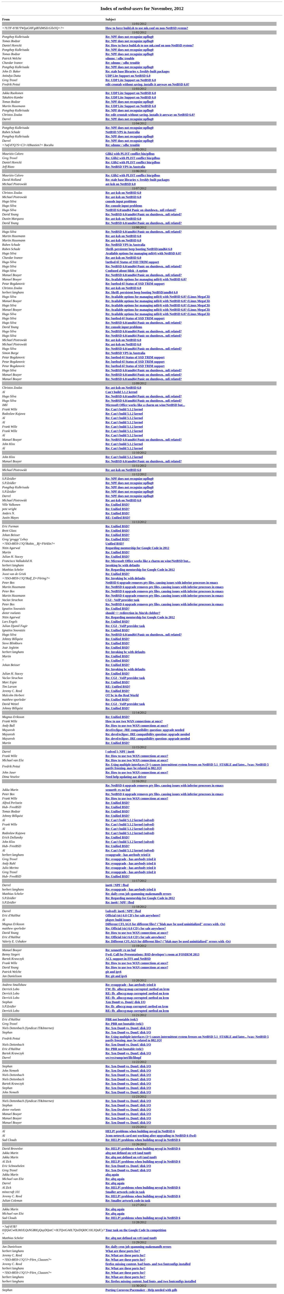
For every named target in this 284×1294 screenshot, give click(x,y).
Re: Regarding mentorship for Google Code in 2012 (140, 569)
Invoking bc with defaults (123, 565)
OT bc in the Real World (122, 695)
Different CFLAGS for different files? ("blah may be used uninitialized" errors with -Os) (165, 924)
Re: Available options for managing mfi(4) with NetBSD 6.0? (146, 279)
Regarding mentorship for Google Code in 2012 (137, 548)
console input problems (121, 201)
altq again (112, 1174)
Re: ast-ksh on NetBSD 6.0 (123, 192)
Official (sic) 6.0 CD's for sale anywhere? (133, 915)
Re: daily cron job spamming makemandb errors (138, 893)
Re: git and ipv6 (116, 976)
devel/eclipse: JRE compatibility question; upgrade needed (145, 730)
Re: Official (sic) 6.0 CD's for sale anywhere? (136, 928)
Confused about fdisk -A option (127, 270)
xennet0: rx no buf (118, 789)
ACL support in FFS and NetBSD (128, 958)
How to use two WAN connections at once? (134, 721)
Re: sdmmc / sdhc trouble (123, 62)
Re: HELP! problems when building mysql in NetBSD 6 (143, 1140)
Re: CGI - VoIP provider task (125, 626)
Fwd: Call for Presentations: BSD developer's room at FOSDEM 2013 (152, 954)
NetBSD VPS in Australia (123, 132)
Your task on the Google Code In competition (136, 1230)
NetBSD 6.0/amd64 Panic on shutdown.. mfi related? (141, 210)
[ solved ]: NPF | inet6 (120, 751)
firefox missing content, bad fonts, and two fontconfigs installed (148, 1264)
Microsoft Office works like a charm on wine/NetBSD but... (145, 405)
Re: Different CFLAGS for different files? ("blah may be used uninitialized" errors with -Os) (168, 941)
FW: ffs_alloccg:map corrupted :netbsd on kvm (137, 989)
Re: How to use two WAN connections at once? (137, 725)
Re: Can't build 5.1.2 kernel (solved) (130, 820)
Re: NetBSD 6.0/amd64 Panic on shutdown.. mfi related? (144, 214)
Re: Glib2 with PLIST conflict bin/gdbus (133, 158)
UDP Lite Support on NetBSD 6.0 (128, 75)
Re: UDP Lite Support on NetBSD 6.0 (131, 80)
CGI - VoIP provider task (122, 600)
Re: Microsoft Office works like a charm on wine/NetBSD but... (148, 561)
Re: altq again (115, 1179)
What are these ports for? (123, 1251)
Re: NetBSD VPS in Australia (125, 166)
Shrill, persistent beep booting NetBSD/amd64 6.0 (139, 249)
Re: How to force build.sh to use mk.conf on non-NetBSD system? (150, 45)
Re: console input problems (124, 205)
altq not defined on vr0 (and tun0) (128, 1153)
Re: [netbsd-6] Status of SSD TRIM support (135, 283)
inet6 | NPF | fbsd (117, 885)
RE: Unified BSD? (118, 517)
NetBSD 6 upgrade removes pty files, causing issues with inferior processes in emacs (162, 582)
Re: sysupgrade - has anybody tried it (131, 859)
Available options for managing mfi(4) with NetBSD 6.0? (143, 253)
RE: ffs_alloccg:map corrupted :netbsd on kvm (137, 993)
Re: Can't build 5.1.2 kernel (124, 409)
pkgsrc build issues (118, 919)
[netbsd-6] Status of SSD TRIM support (132, 262)
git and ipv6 (113, 971)
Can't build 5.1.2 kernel (121, 392)
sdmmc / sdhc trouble (120, 58)
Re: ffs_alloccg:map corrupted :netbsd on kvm (137, 1006)
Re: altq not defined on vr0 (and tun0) (131, 1157)
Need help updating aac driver (126, 776)
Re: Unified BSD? (118, 504)
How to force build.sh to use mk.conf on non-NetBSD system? (147, 28)
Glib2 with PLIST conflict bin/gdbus (130, 153)
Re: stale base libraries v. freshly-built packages (138, 71)
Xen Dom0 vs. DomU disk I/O (126, 1002)
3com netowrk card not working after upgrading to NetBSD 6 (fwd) (151, 1135)
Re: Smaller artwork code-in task (128, 1200)
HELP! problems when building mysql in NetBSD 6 (140, 1131)
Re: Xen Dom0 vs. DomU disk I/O (128, 1028)
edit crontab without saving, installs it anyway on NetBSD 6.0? (147, 84)
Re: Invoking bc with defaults (125, 578)
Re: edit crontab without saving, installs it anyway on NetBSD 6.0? (150, 114)
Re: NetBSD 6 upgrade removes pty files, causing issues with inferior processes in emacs (164, 587)
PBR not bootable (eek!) (122, 1019)
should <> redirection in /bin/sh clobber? (133, 613)
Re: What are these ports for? (125, 1255)
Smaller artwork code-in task (125, 1192)
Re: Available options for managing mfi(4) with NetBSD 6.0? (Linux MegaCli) (158, 296)
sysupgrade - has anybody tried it (128, 854)
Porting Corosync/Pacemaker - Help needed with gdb (141, 1290)
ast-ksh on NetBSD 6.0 (121, 184)
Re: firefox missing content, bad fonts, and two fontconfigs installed (151, 1281)
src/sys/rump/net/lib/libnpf (123, 1057)
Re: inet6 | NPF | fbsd (120, 902)
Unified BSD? (115, 543)
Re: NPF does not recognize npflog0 (129, 36)
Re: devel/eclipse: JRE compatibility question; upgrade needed (148, 734)
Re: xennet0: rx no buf (121, 950)
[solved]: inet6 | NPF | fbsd (123, 911)
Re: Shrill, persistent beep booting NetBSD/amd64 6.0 (142, 292)
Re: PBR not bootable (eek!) (124, 1023)
